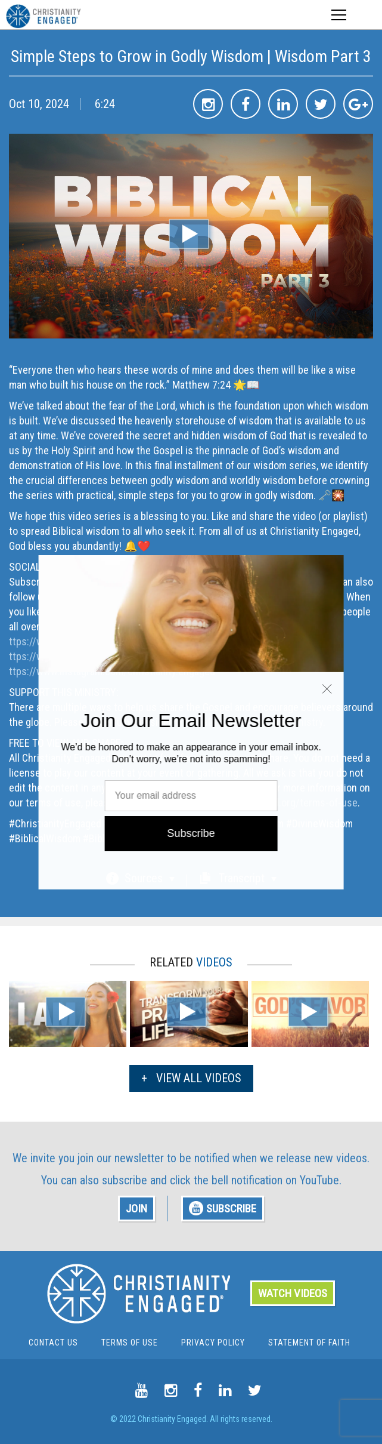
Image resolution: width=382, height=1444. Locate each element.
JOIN (136, 1208)
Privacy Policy (213, 1342)
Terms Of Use (129, 1342)
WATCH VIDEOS (292, 1293)
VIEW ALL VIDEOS (191, 1078)
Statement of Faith (309, 1342)
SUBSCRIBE (222, 1208)
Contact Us (53, 1342)
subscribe (124, 1180)
